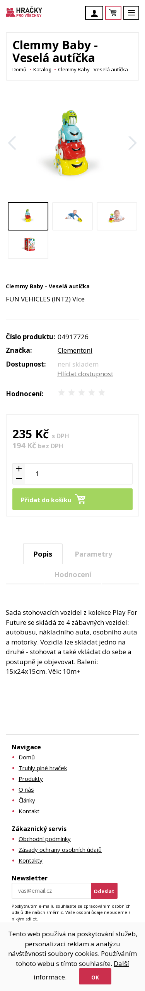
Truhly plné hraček (43, 768)
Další (132, 143)
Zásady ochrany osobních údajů (60, 849)
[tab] (43, 554)
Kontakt (29, 811)
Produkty (31, 778)
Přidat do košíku (46, 500)
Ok (95, 977)
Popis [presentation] (42, 554)
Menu (135, 16)
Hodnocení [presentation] (72, 574)
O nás (26, 789)
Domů (19, 69)
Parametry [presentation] (93, 554)
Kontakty (31, 860)
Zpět (12, 143)
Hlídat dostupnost (85, 373)
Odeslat (104, 891)
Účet (96, 13)
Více (78, 298)
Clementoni (75, 350)
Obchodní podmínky (45, 839)
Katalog (42, 69)
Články (27, 800)
